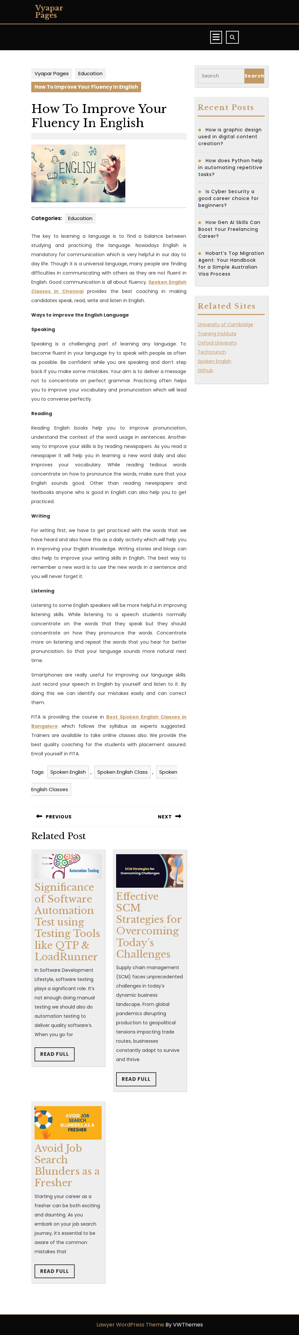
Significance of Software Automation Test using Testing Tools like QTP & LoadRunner (67, 922)
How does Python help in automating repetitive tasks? (230, 167)
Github (205, 370)
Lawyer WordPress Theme (130, 1324)
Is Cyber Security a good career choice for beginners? (228, 198)
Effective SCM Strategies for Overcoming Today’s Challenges (149, 925)
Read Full (57, 1055)
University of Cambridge (225, 324)
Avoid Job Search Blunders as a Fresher (67, 1166)
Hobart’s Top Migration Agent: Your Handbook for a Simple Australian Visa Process (231, 263)
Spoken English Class (122, 771)
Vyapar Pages (49, 12)
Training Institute (217, 333)
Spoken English (68, 771)
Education (90, 73)
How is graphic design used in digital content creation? (230, 136)
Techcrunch (212, 352)
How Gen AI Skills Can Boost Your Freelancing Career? (229, 229)
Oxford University (217, 343)
